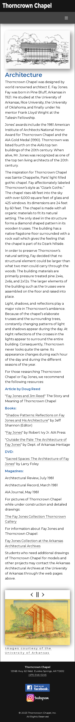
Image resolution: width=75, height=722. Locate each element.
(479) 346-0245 (37, 674)
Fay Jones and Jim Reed (25, 396)
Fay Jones (14, 432)
